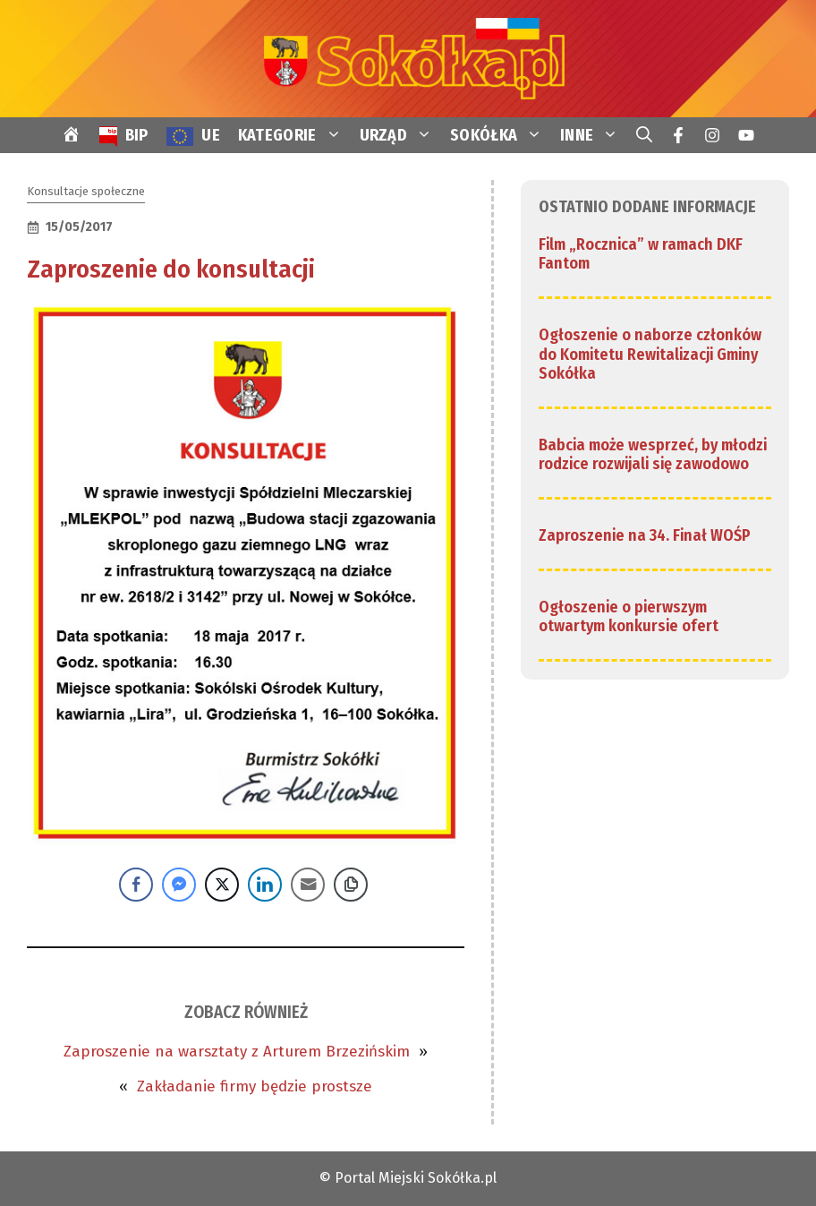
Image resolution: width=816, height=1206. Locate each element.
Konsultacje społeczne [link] (86, 191)
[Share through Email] (308, 885)
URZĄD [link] (401, 135)
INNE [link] (593, 135)
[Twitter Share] (222, 885)
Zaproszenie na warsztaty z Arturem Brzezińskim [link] (237, 1051)
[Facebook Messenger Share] (179, 885)
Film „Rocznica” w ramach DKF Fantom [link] (641, 254)
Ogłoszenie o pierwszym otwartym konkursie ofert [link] (628, 617)
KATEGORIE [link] (294, 135)
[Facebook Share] (136, 885)
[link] (408, 57)
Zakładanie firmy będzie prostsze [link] (254, 1086)
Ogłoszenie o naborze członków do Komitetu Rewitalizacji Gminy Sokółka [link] (650, 354)
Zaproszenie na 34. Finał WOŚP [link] (645, 535)
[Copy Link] (351, 885)
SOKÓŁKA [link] (500, 135)
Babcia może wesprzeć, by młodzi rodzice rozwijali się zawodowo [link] (653, 455)
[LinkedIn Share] (265, 885)
